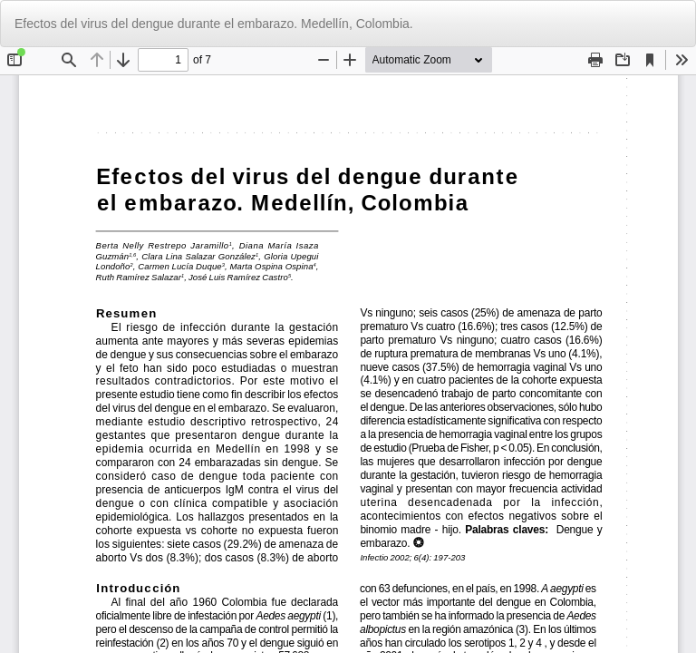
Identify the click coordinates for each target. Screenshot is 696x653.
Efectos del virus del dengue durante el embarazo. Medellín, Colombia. (213, 23)
